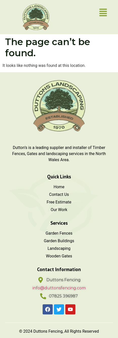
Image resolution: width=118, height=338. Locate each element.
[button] (103, 13)
